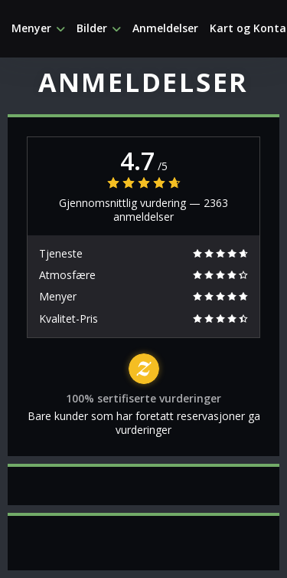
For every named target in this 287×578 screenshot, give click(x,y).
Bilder (99, 28)
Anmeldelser (165, 28)
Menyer (38, 28)
